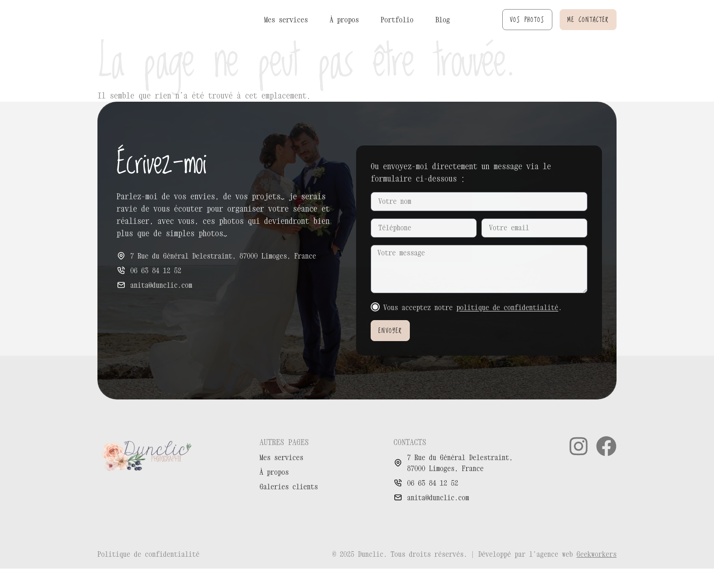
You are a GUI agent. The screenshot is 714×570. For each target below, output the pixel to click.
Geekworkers (596, 555)
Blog (442, 19)
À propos (344, 19)
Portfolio (397, 19)
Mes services (286, 19)
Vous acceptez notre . (472, 308)
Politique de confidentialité (148, 555)
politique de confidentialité (507, 308)
